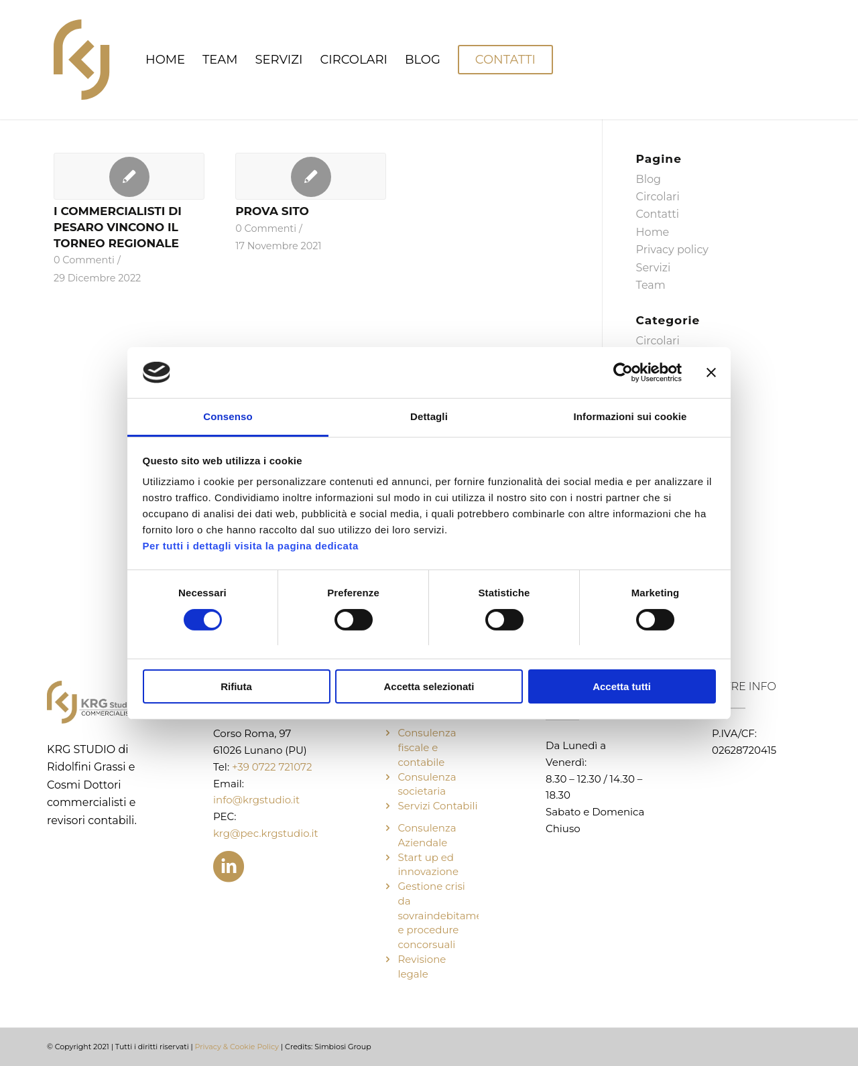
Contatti (658, 214)
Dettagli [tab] (429, 416)
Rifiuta (236, 686)
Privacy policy (672, 249)
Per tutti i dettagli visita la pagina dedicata (251, 545)
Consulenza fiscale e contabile (427, 747)
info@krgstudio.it (256, 799)
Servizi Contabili (438, 805)
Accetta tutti (622, 686)
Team (651, 285)
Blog (648, 179)
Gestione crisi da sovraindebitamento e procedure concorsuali (448, 915)
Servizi (653, 267)
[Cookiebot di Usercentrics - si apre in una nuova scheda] (623, 372)
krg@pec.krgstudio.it (265, 833)
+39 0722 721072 (272, 766)
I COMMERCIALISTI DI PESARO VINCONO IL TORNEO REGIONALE (118, 227)
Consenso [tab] (227, 416)
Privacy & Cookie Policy (237, 1046)
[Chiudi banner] (711, 372)
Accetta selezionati (428, 686)
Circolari (658, 196)
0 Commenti (84, 260)
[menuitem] (165, 59)
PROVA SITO (272, 211)
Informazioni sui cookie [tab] (630, 416)
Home (653, 232)
